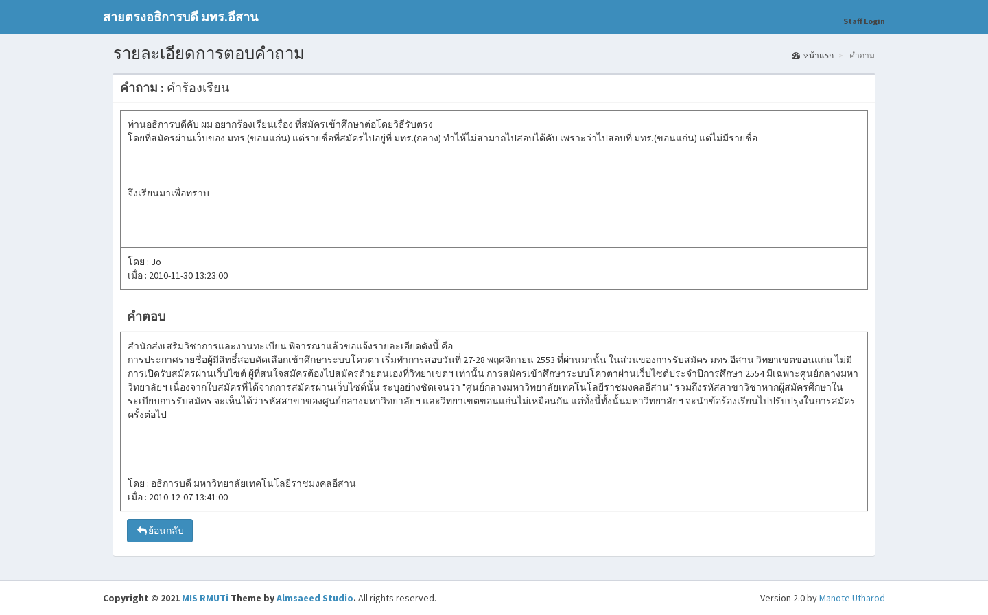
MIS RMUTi (205, 598)
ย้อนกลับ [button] (160, 530)
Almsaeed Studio (315, 598)
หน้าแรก (813, 55)
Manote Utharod (852, 598)
